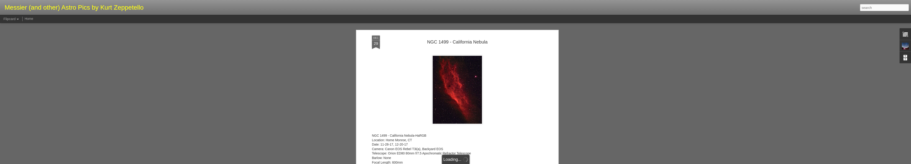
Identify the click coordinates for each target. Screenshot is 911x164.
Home (29, 18)
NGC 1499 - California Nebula (457, 29)
